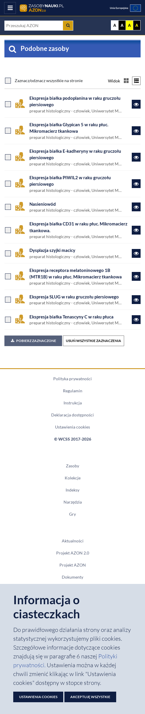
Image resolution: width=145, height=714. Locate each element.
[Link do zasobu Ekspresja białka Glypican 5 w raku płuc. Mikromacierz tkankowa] (136, 130)
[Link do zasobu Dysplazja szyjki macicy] (136, 253)
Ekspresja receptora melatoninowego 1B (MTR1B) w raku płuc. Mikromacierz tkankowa (75, 273)
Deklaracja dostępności (72, 415)
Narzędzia (73, 502)
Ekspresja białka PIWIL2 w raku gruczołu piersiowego (70, 181)
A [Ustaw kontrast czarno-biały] (122, 25)
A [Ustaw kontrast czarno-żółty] (136, 25)
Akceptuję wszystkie (90, 697)
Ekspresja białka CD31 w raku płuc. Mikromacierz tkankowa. (78, 227)
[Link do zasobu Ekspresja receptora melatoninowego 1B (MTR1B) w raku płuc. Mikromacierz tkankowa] (136, 276)
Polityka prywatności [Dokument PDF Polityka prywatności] (72, 378)
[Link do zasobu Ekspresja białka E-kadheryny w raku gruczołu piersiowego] (136, 157)
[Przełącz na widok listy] (136, 81)
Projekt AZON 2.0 (72, 553)
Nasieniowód (42, 204)
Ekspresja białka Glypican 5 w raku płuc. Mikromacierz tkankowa (68, 128)
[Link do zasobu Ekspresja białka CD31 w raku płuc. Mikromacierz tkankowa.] (136, 230)
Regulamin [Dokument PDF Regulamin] (72, 390)
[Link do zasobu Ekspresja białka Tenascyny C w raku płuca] (136, 319)
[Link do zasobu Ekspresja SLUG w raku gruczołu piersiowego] (136, 299)
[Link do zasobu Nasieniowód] (136, 206)
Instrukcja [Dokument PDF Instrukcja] (73, 403)
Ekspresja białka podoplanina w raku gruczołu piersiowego (75, 101)
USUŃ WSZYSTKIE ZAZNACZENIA (93, 340)
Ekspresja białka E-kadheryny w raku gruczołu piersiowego (75, 154)
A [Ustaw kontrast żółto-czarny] (129, 25)
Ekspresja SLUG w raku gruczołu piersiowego (74, 296)
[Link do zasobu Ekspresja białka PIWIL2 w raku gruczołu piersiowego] (136, 183)
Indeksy (72, 490)
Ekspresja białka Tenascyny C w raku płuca (71, 316)
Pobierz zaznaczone (33, 340)
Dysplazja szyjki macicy (52, 250)
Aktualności (73, 541)
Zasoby (72, 466)
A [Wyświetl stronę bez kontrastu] (114, 25)
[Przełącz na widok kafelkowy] (126, 81)
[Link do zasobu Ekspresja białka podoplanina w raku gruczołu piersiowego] (136, 104)
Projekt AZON (72, 565)
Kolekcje (73, 478)
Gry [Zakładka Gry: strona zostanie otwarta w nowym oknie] (72, 514)
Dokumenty (72, 577)
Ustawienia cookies (72, 427)
